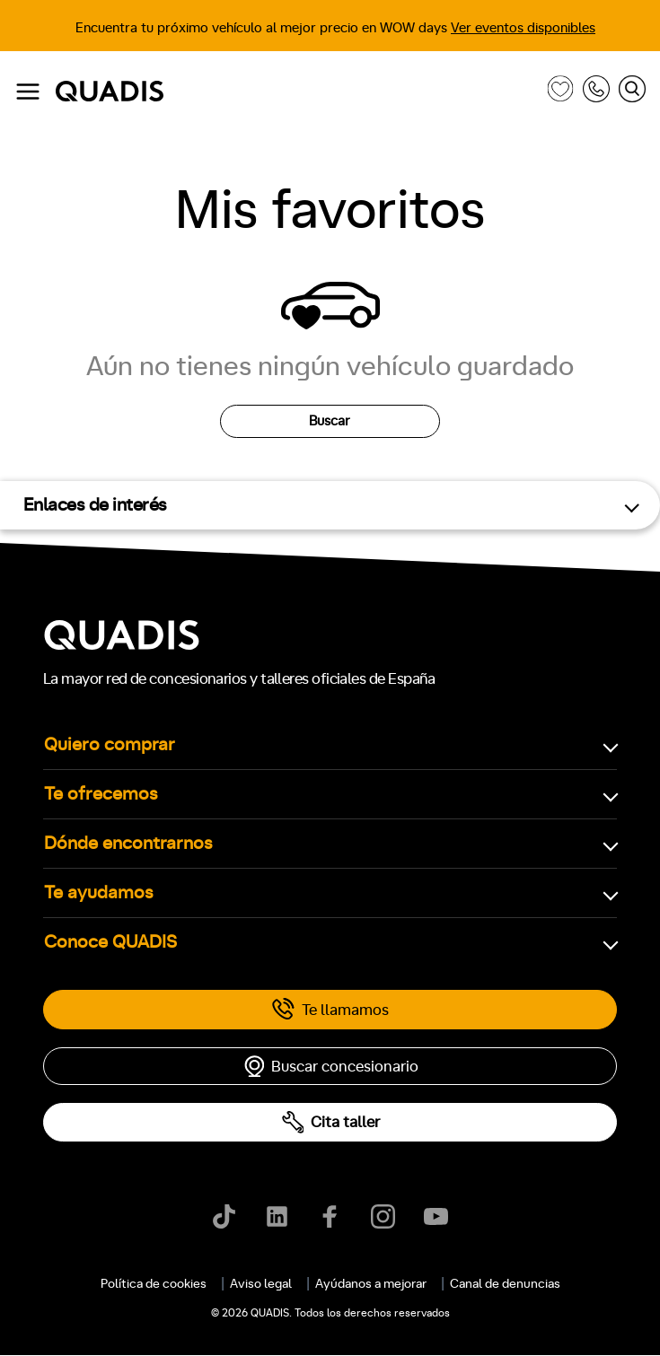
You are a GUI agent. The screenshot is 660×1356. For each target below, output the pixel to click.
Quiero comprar (109, 745)
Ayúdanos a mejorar (371, 1284)
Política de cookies (154, 1284)
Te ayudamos (99, 893)
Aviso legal (261, 1284)
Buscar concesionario (330, 1066)
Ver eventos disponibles (523, 28)
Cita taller (330, 1122)
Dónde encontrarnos (128, 844)
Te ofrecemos (101, 794)
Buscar (329, 421)
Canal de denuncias (505, 1284)
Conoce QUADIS (110, 942)
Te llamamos (330, 1009)
